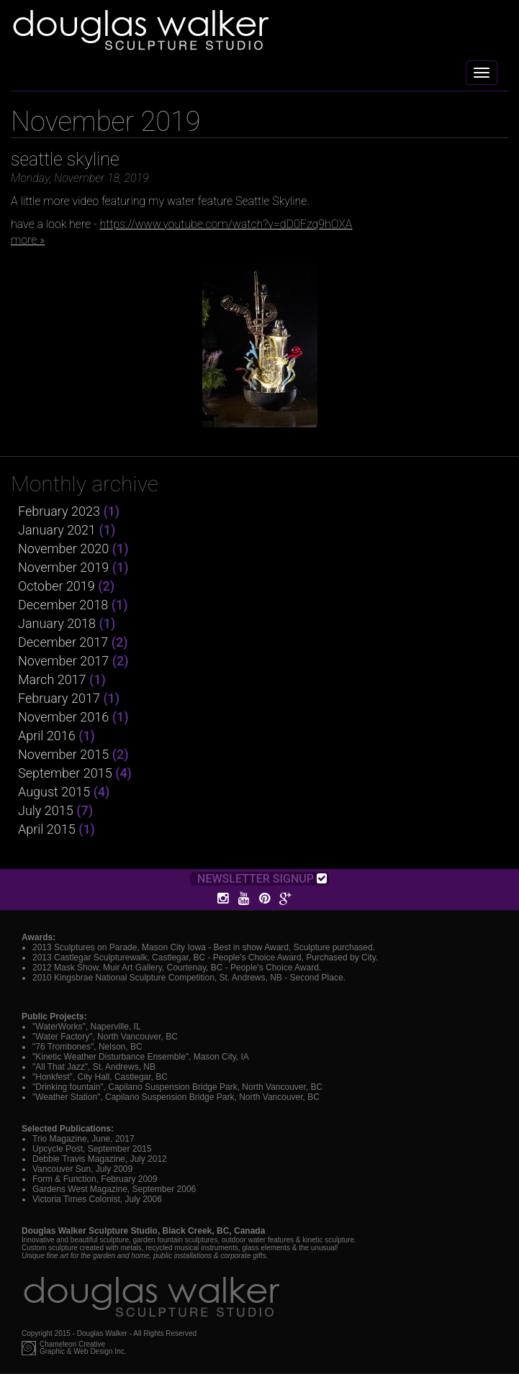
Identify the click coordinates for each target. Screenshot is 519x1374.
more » (28, 240)
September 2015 (65, 773)
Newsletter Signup (262, 879)
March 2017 (52, 679)
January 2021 (57, 529)
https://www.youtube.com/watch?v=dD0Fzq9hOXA (226, 224)
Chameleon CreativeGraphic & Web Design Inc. (83, 1348)
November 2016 (63, 716)
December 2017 (63, 642)
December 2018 (63, 604)
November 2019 (63, 567)
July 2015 (45, 810)
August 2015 (54, 791)
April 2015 (47, 829)
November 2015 (63, 754)
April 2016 (47, 735)
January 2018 (57, 623)
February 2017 (59, 698)
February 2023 (59, 511)
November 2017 (63, 660)
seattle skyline (65, 159)
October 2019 (56, 585)
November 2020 (63, 548)
